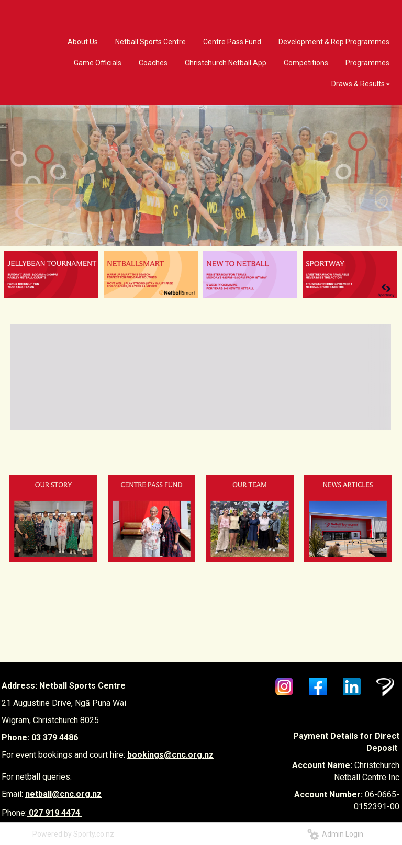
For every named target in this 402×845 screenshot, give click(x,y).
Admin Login (335, 834)
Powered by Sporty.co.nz (73, 834)
